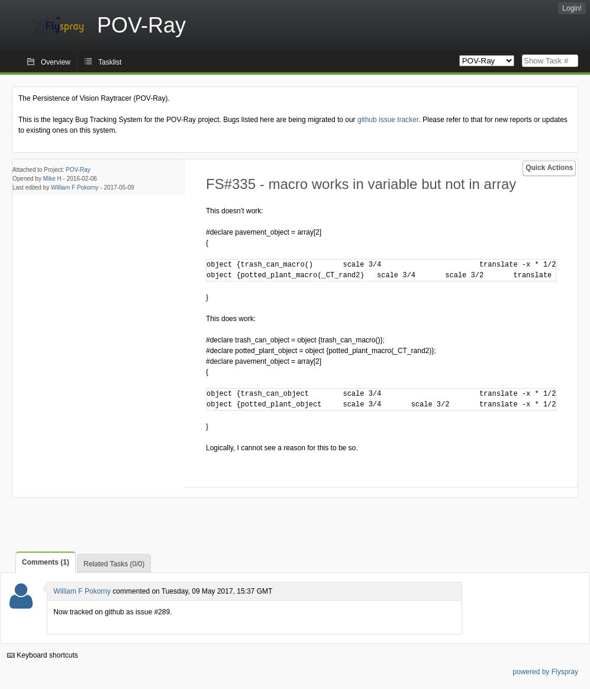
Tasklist (109, 62)
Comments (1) (45, 562)
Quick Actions (549, 168)
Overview (55, 62)
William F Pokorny (75, 187)
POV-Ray (78, 169)
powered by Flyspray (545, 672)
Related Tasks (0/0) (113, 564)
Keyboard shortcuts (42, 655)
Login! (572, 8)
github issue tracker (387, 120)
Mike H (52, 178)
